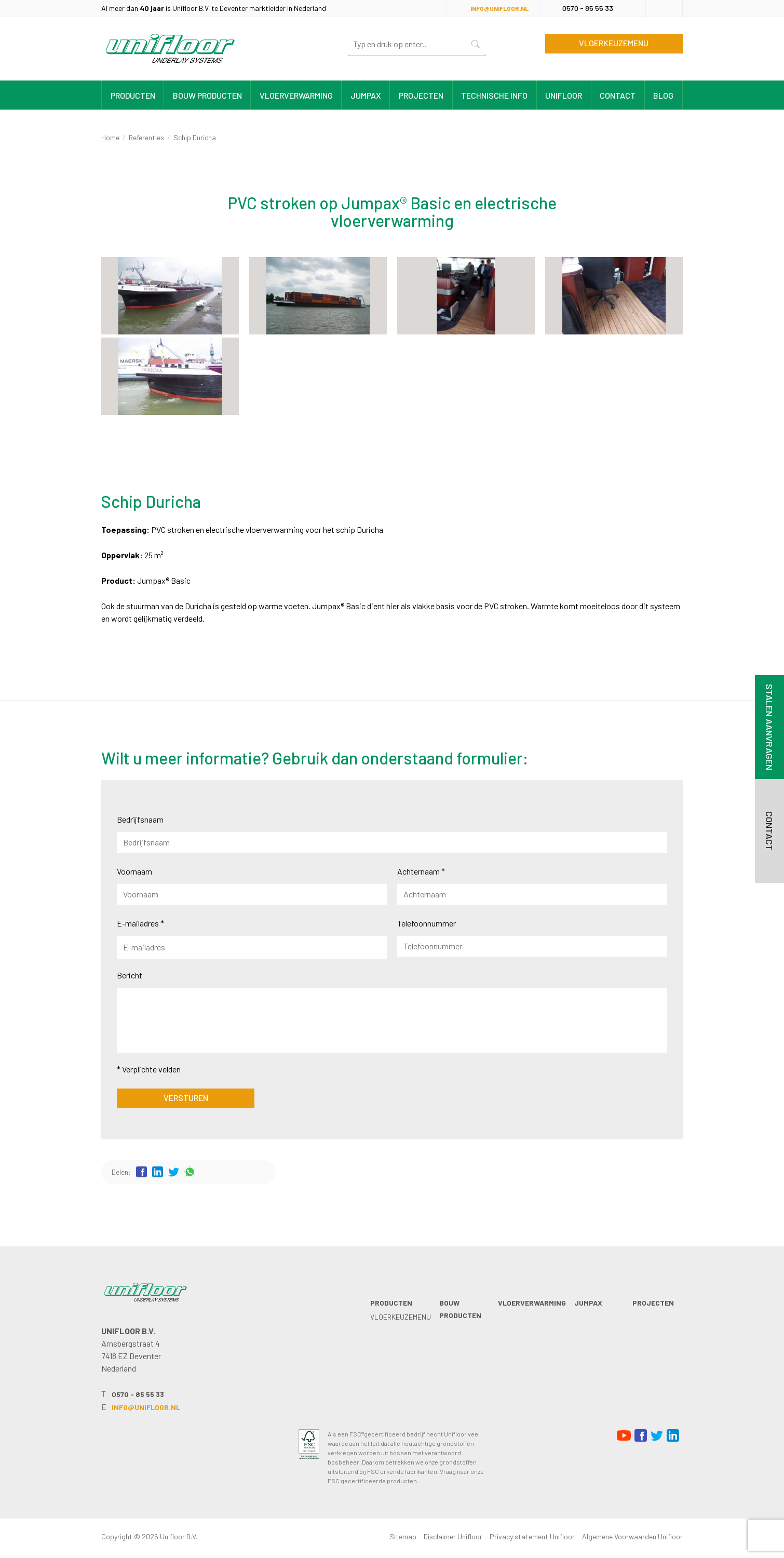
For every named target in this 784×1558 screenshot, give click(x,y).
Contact (618, 95)
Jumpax (365, 95)
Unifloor (563, 95)
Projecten (421, 95)
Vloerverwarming (296, 95)
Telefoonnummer (426, 923)
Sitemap (402, 1536)
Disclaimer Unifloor (453, 1536)
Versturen (186, 1098)
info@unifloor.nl (499, 8)
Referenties (146, 137)
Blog (663, 95)
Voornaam (134, 871)
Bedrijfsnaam (140, 819)
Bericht (129, 975)
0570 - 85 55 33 (587, 8)
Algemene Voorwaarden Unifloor (632, 1536)
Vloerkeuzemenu (613, 43)
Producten (133, 95)
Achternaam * (421, 871)
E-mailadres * (140, 923)
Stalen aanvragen (769, 727)
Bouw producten (207, 95)
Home (110, 137)
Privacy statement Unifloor (532, 1536)
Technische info (494, 95)
